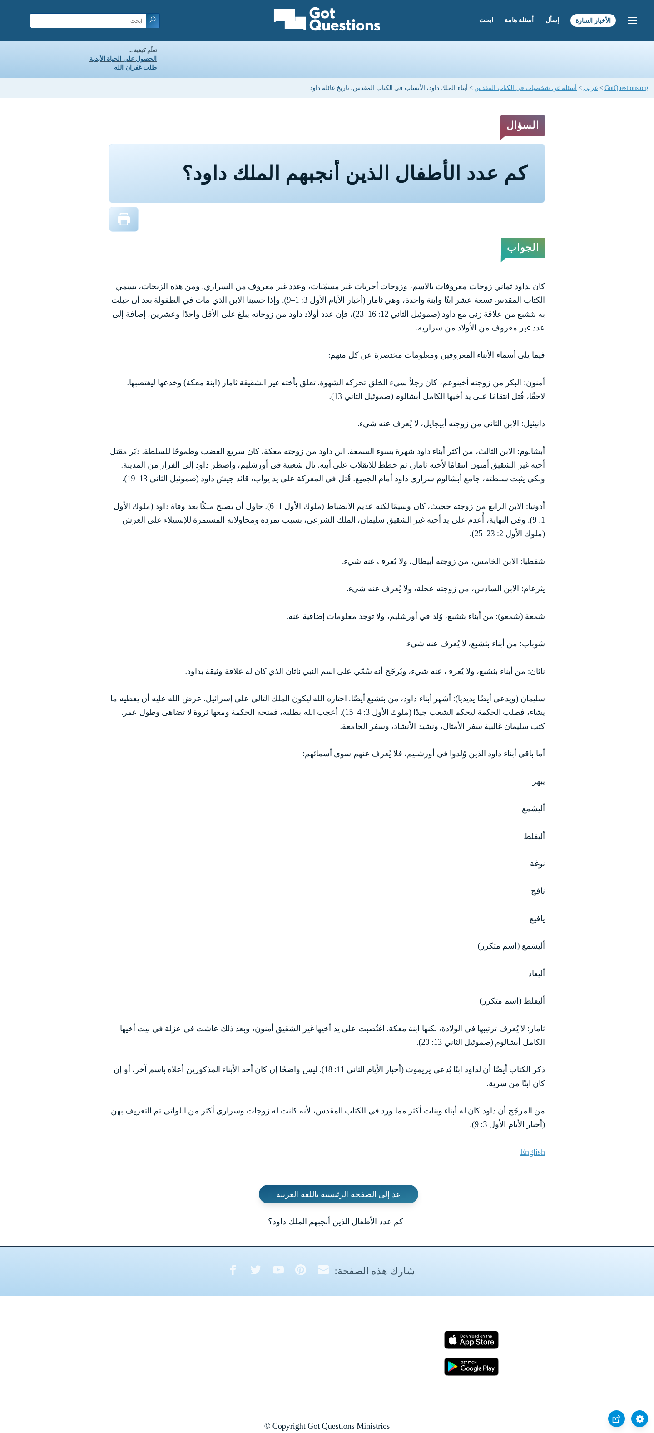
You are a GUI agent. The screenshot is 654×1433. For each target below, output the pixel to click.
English (532, 1152)
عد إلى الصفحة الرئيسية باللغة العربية (338, 1194)
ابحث (486, 20)
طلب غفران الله (135, 67)
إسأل (552, 20)
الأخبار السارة (593, 20)
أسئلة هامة (519, 20)
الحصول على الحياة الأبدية (123, 58)
